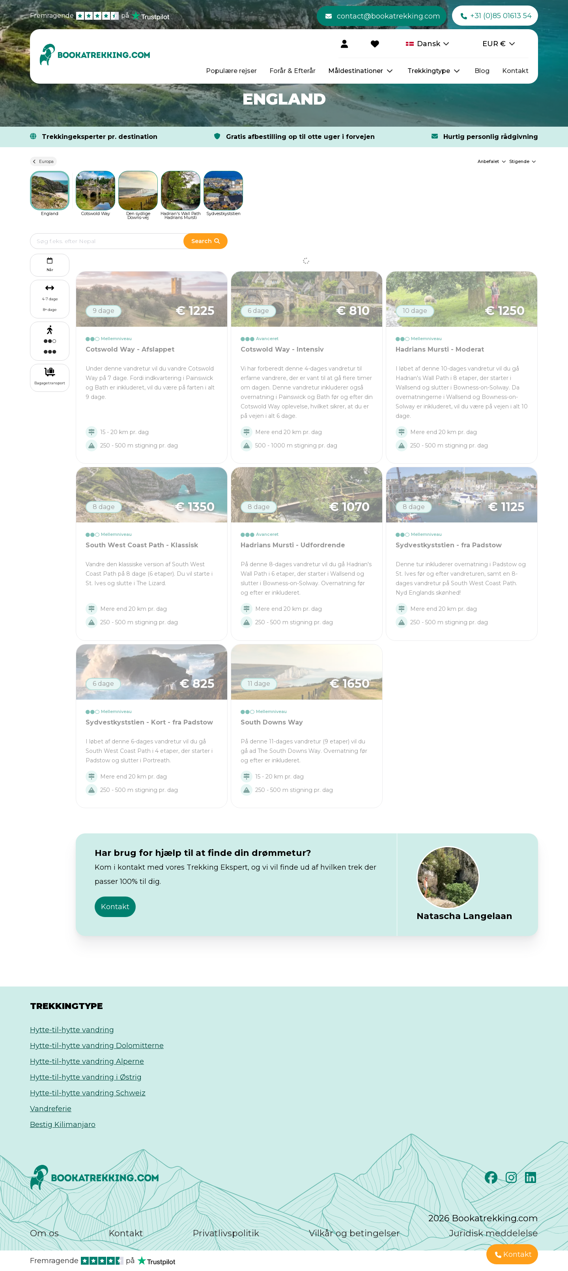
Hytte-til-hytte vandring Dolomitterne (97, 1045)
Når (50, 264)
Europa (43, 161)
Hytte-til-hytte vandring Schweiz (88, 1093)
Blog (482, 71)
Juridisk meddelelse (493, 1233)
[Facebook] (492, 1180)
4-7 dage (50, 299)
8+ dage (50, 309)
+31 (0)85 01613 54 (496, 16)
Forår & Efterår (292, 71)
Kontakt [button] (115, 906)
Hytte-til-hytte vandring (72, 1030)
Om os (44, 1233)
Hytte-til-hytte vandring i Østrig (86, 1077)
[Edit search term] (114, 241)
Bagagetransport (49, 383)
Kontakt (515, 71)
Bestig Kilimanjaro (62, 1124)
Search (205, 241)
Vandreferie (50, 1108)
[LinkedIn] (531, 1180)
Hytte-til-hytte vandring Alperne (87, 1061)
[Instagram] (512, 1180)
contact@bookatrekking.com (382, 16)
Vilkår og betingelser (354, 1233)
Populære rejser (231, 71)
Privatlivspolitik (225, 1233)
